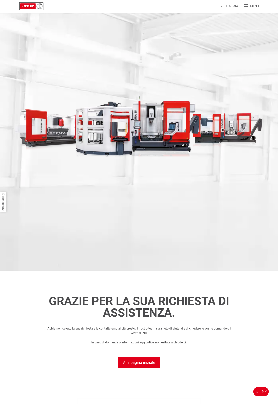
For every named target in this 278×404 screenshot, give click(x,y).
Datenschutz (3, 202)
